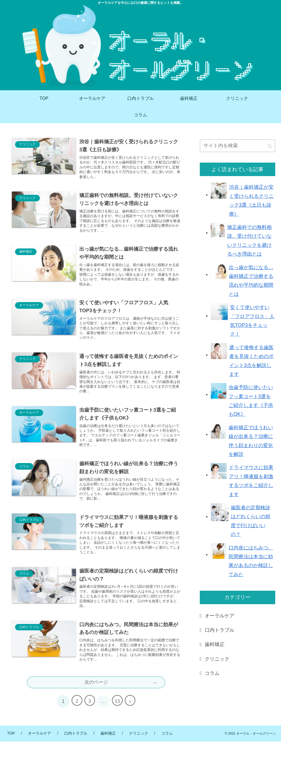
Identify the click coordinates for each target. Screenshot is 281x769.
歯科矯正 (214, 644)
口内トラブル (219, 630)
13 (118, 729)
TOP (11, 761)
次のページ (96, 709)
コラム (212, 673)
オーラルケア (219, 616)
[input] (237, 145)
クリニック (217, 659)
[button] (269, 146)
